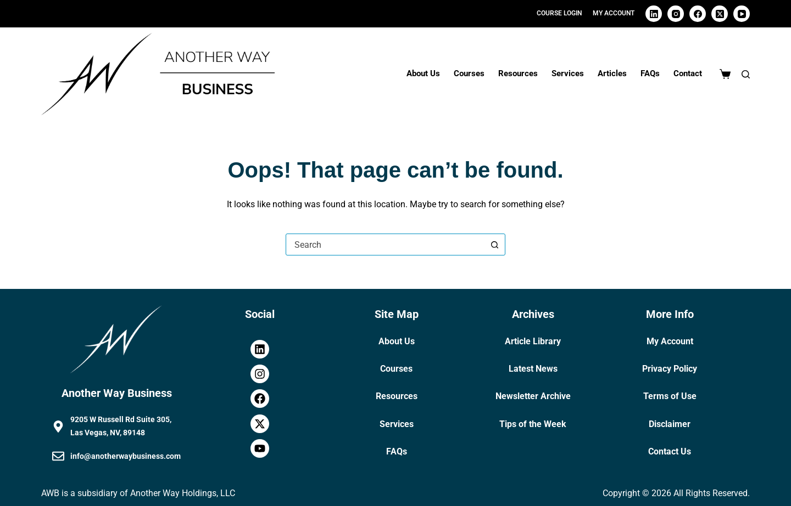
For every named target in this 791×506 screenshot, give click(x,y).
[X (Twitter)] (719, 13)
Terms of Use (670, 396)
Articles (612, 73)
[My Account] (613, 13)
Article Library (533, 341)
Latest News (533, 368)
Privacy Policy (669, 368)
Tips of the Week (532, 424)
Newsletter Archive (533, 396)
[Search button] (494, 244)
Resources (518, 73)
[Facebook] (697, 13)
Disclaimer (669, 424)
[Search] (746, 74)
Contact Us (669, 451)
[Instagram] (675, 13)
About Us (423, 73)
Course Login (559, 13)
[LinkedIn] (653, 13)
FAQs (650, 73)
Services (568, 73)
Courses (469, 73)
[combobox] (385, 244)
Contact (687, 73)
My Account (670, 341)
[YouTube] (741, 13)
